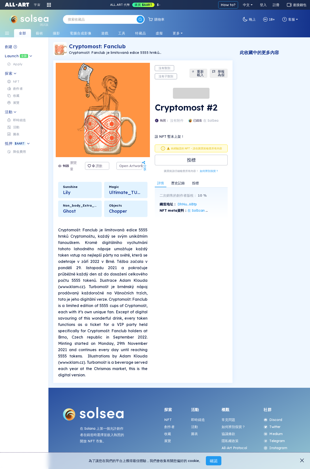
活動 (194, 427)
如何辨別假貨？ (209, 171)
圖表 (194, 434)
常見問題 (228, 420)
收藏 (167, 434)
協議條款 (228, 434)
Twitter (272, 427)
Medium (273, 434)
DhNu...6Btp (187, 204)
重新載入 (197, 73)
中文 (246, 5)
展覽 (167, 441)
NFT (167, 420)
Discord (273, 420)
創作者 (169, 427)
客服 (288, 19)
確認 (213, 460)
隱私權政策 (230, 441)
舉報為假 (218, 73)
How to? (228, 4)
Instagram (275, 448)
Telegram (274, 441)
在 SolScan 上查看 (201, 210)
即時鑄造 (198, 420)
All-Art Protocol (234, 448)
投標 (191, 160)
